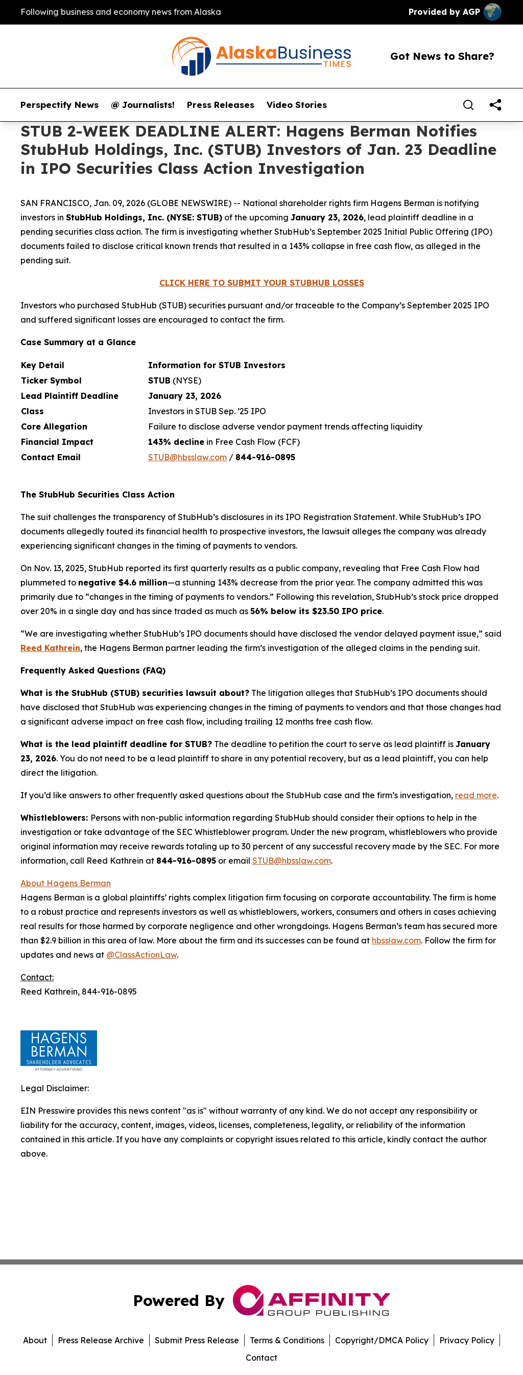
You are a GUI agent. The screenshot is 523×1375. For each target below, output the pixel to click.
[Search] (468, 105)
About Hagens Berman (65, 883)
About (35, 1340)
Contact (261, 1358)
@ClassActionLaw (141, 955)
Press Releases (220, 105)
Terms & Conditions (287, 1340)
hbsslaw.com (396, 940)
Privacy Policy (466, 1340)
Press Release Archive (101, 1340)
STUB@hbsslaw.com (187, 457)
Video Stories (297, 105)
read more (476, 795)
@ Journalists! (143, 105)
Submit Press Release (197, 1340)
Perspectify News (59, 105)
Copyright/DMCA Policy (382, 1340)
